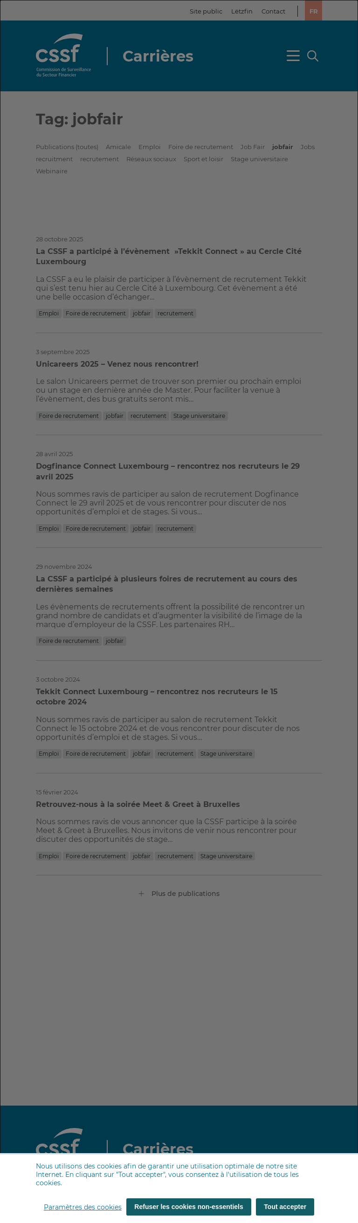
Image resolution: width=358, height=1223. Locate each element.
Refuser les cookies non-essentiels (188, 1206)
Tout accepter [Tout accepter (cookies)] (285, 1206)
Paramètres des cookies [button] (83, 1207)
